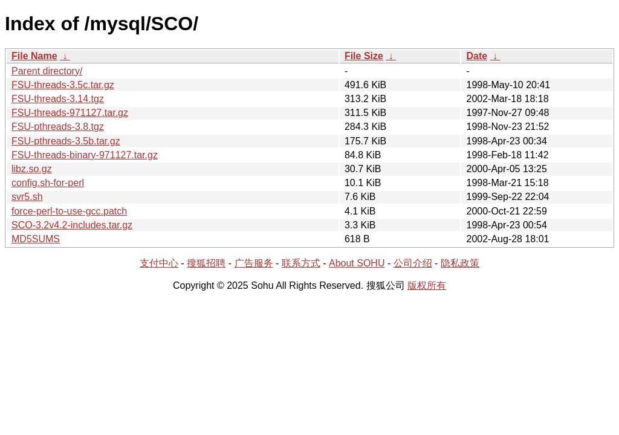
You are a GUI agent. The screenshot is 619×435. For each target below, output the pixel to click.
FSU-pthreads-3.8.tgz (57, 126)
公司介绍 (413, 263)
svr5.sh (27, 197)
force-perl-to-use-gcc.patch (69, 211)
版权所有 (426, 285)
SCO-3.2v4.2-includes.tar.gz (71, 225)
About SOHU (356, 263)
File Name (34, 56)
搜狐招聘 (206, 263)
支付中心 (159, 263)
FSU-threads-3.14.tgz (57, 99)
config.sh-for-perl (47, 183)
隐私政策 (460, 263)
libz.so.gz (31, 169)
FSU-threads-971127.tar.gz (69, 113)
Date (476, 56)
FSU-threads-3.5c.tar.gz (62, 85)
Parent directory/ (46, 71)
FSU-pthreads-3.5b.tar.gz (65, 141)
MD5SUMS (35, 239)
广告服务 (254, 263)
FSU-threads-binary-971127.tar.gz (84, 155)
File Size (364, 56)
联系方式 (301, 263)
